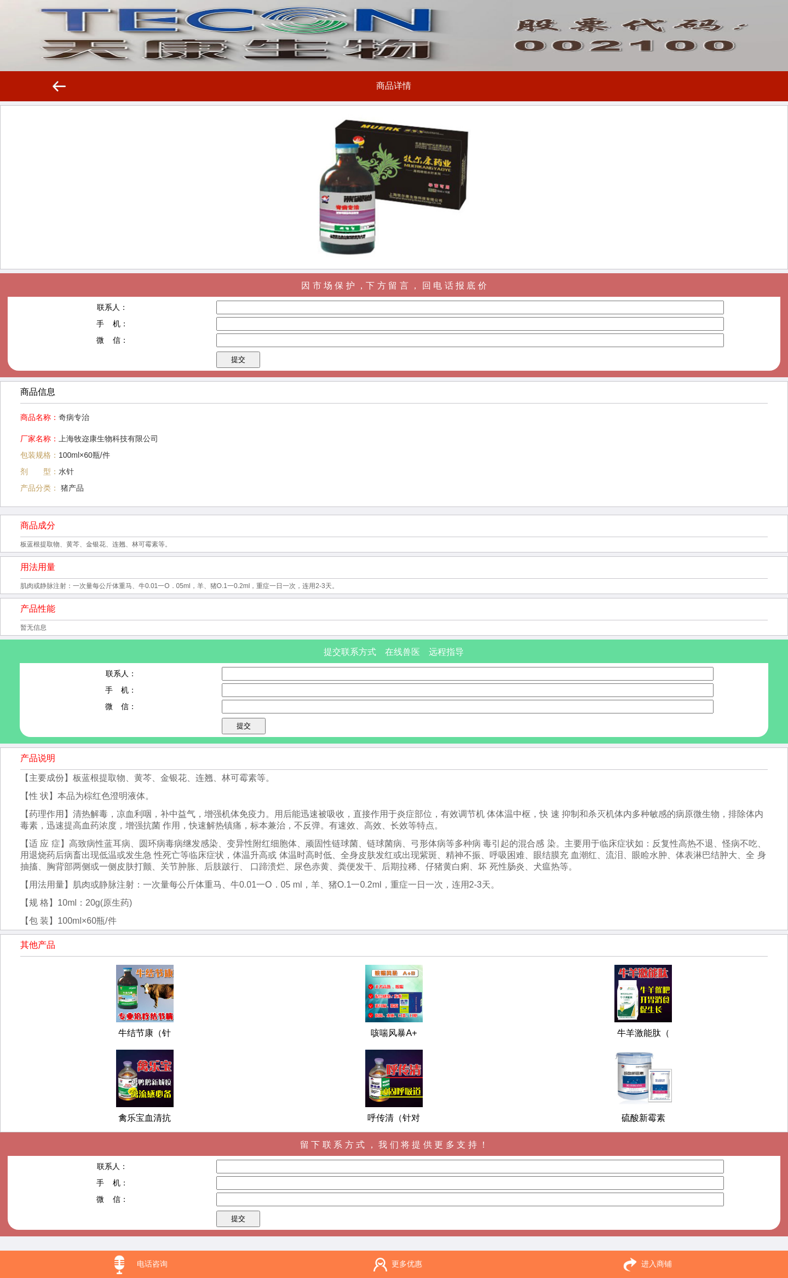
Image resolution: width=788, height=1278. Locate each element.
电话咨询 (152, 1263)
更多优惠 (407, 1263)
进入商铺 (656, 1263)
